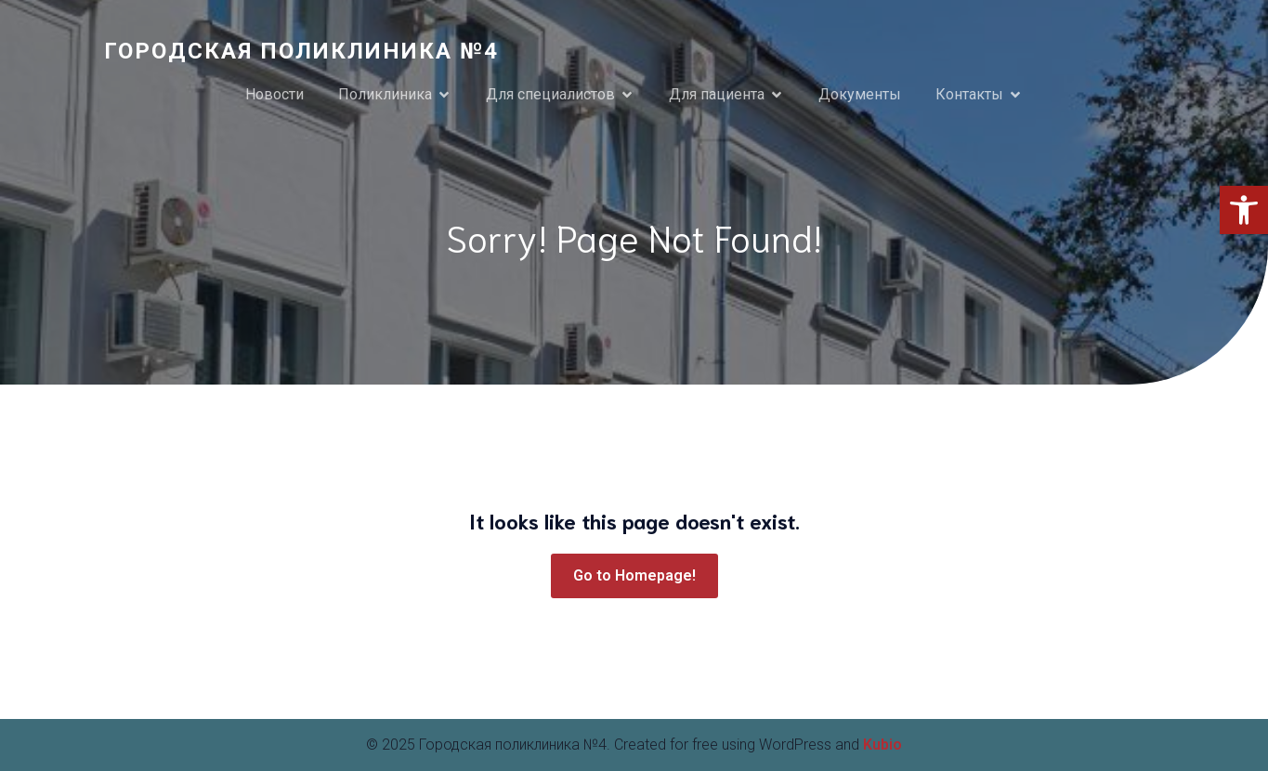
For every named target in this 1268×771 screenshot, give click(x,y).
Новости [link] (274, 94)
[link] (1244, 210)
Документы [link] (859, 94)
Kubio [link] (882, 744)
